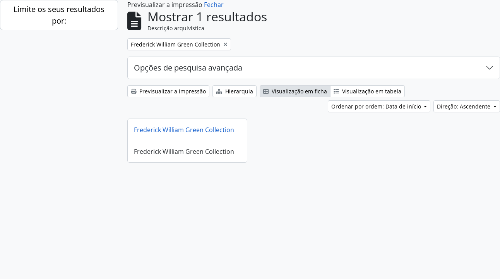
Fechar (214, 4)
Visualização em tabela (367, 91)
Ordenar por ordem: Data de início (377, 106)
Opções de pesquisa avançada (188, 67)
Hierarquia (234, 91)
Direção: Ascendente (464, 106)
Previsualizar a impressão (168, 91)
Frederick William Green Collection (184, 130)
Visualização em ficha (295, 91)
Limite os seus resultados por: (59, 15)
